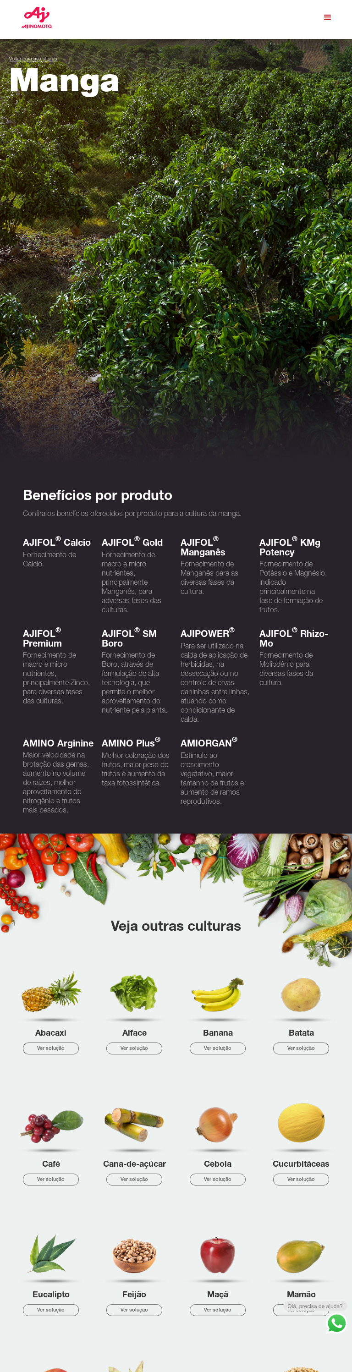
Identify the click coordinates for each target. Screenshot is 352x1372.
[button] (327, 17)
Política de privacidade (304, 1352)
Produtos (104, 1313)
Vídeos (102, 1333)
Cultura (102, 1323)
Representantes (112, 1343)
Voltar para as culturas (33, 59)
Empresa (104, 1303)
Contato (103, 1353)
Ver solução (51, 715)
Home (101, 1293)
